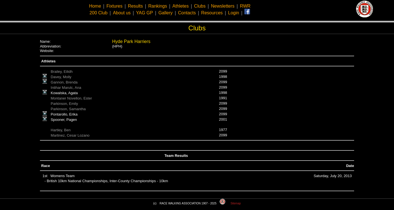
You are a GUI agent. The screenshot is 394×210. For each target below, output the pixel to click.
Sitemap (236, 203)
